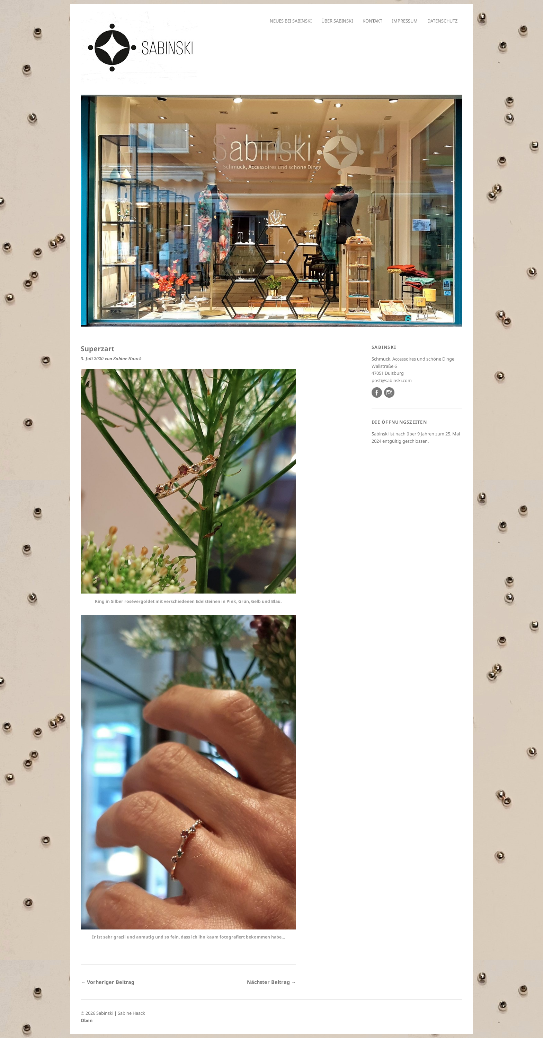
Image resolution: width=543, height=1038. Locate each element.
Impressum (405, 21)
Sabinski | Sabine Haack (120, 1013)
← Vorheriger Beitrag (107, 982)
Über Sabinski (337, 21)
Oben (86, 1020)
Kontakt (372, 21)
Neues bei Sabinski (291, 21)
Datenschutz (442, 21)
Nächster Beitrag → (271, 982)
